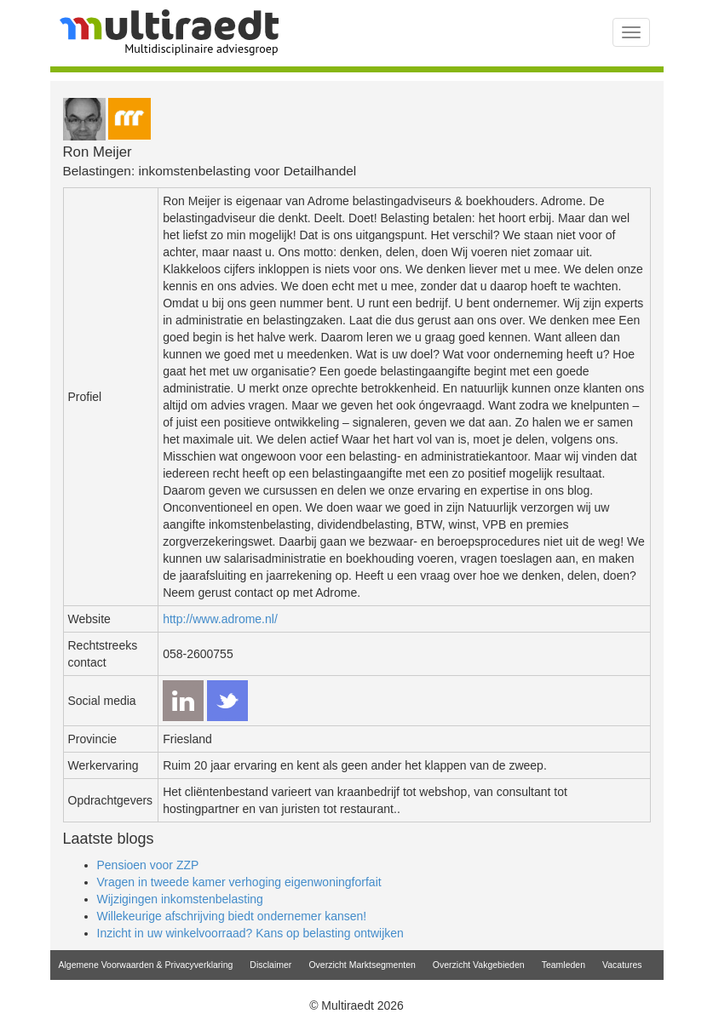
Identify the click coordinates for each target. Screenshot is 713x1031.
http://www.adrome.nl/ (220, 619)
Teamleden (563, 964)
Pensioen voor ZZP (148, 865)
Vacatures (622, 964)
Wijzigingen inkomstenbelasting (180, 899)
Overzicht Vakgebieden (479, 964)
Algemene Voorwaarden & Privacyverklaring (146, 964)
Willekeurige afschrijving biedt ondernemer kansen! (232, 916)
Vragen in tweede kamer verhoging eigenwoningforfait (239, 882)
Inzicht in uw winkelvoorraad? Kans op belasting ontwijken (250, 933)
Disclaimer (270, 964)
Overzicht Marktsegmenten (361, 964)
